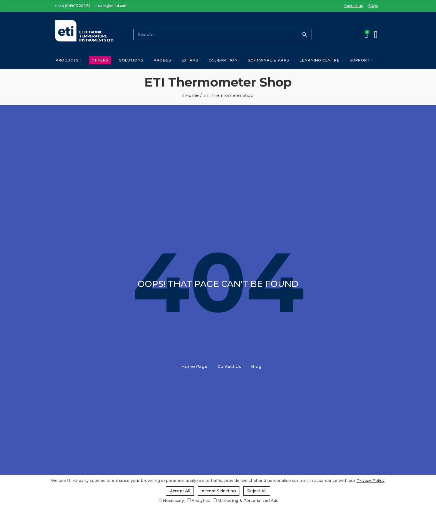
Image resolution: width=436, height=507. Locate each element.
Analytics (198, 500)
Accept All (180, 490)
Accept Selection (219, 490)
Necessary (171, 500)
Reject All (256, 490)
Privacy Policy (370, 480)
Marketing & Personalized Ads (245, 500)
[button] (72, 6)
